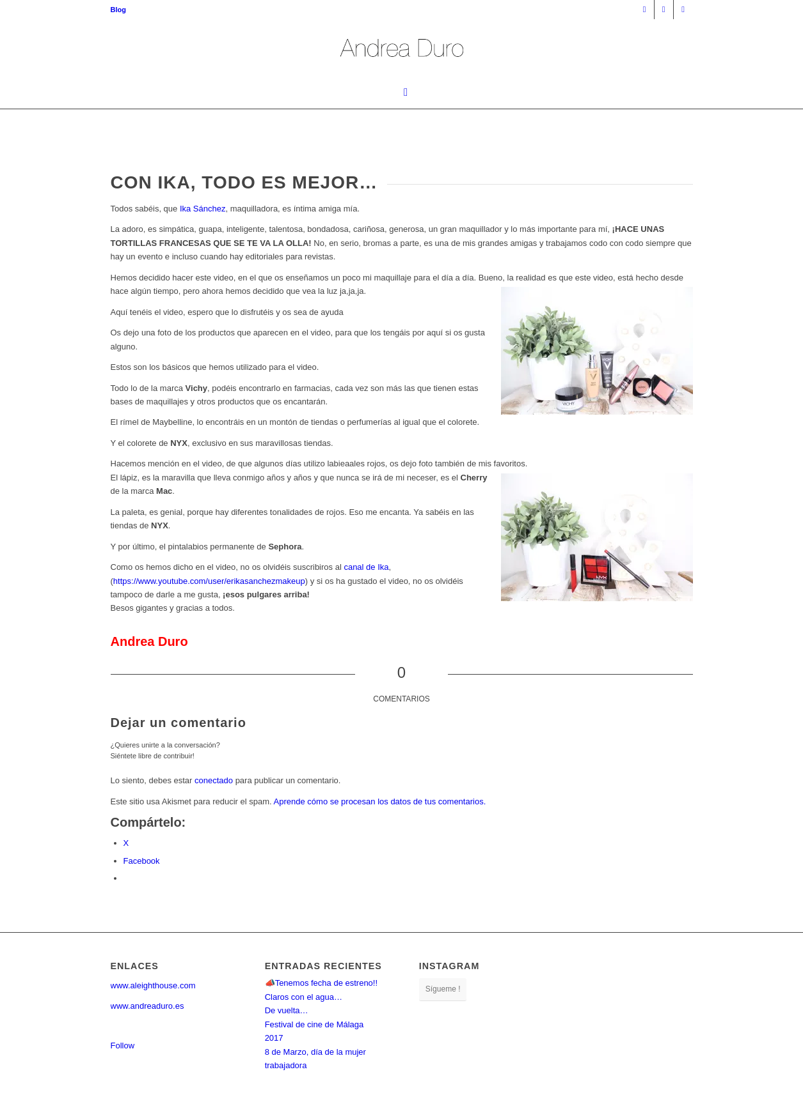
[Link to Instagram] (644, 9)
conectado (214, 780)
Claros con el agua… (303, 997)
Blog (118, 9)
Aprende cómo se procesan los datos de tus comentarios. (380, 801)
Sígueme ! (443, 989)
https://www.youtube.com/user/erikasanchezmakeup (209, 581)
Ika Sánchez (203, 208)
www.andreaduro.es (147, 1006)
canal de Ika (366, 567)
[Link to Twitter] (683, 9)
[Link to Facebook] (664, 9)
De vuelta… (286, 1010)
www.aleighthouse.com (153, 985)
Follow (123, 1045)
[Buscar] (401, 93)
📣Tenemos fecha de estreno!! (321, 983)
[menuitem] (118, 9)
